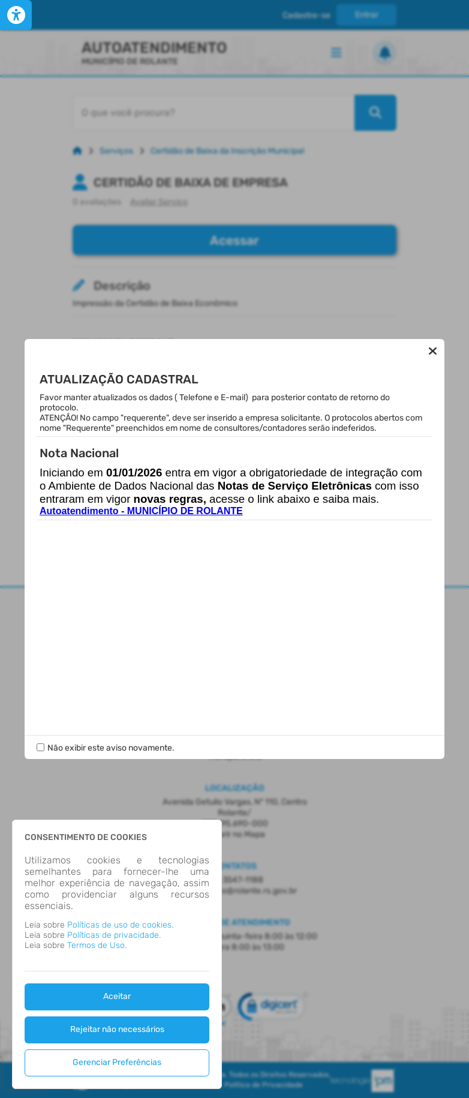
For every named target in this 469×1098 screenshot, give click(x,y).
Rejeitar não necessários (117, 1029)
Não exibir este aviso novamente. (111, 748)
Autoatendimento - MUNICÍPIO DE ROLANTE (141, 511)
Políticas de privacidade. (114, 935)
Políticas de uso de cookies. (120, 925)
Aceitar (117, 996)
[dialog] (117, 954)
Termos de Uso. (97, 945)
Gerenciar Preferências (117, 1062)
